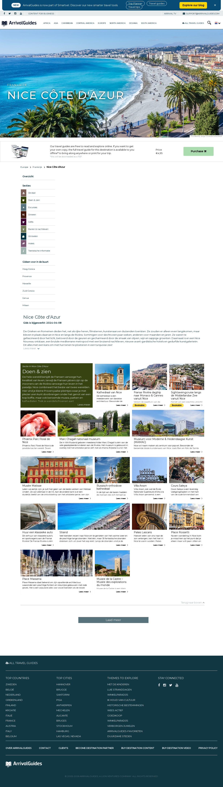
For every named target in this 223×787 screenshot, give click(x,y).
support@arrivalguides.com (201, 13)
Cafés (30, 222)
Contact (45, 748)
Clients (63, 748)
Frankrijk (37, 167)
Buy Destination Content (137, 748)
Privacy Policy (208, 748)
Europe (102, 23)
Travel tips (134, 6)
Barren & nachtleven (38, 229)
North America (117, 23)
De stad (31, 193)
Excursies (32, 207)
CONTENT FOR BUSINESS (41, 13)
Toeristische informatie (39, 250)
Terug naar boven (191, 602)
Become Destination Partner (95, 748)
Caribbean (67, 23)
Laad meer (113, 620)
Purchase (198, 151)
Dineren (32, 214)
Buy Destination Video (176, 748)
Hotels (31, 243)
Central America (85, 23)
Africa (46, 23)
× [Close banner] (215, 5)
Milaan (25, 305)
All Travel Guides (193, 23)
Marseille (26, 283)
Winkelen (33, 236)
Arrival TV (170, 13)
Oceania (133, 23)
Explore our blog (193, 5)
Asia (56, 23)
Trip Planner (135, 3)
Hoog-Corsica (28, 269)
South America (148, 23)
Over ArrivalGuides (18, 748)
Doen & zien (34, 200)
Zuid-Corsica (28, 291)
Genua (25, 298)
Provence (27, 276)
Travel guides (156, 3)
